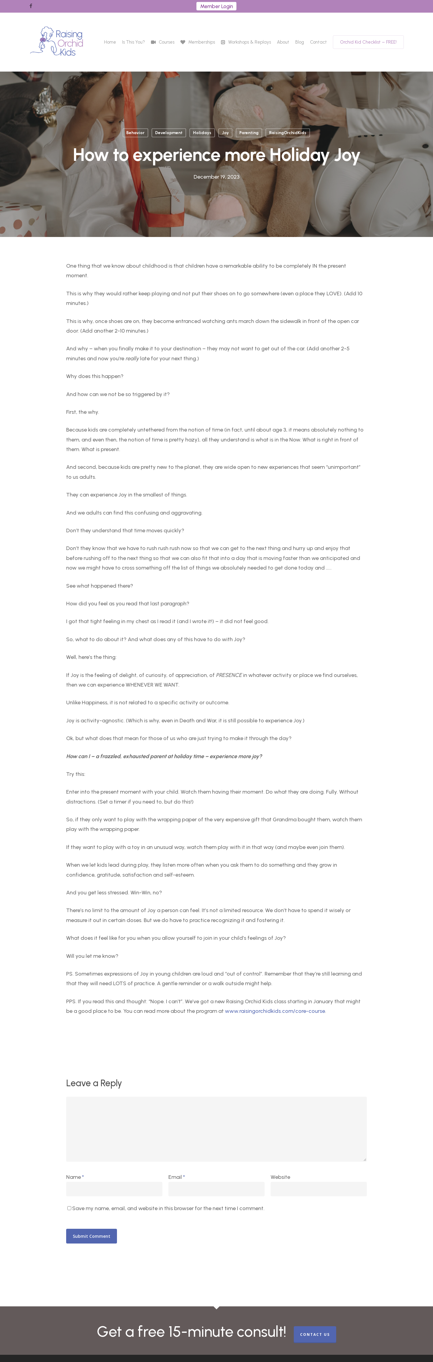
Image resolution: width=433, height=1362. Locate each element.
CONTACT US (315, 1334)
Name (75, 1177)
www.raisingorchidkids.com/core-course (275, 1011)
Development (169, 132)
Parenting (249, 132)
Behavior (135, 132)
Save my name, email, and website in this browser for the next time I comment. (168, 1208)
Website (280, 1177)
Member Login (216, 6)
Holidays (202, 132)
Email (176, 1177)
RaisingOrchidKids (287, 132)
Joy (225, 132)
